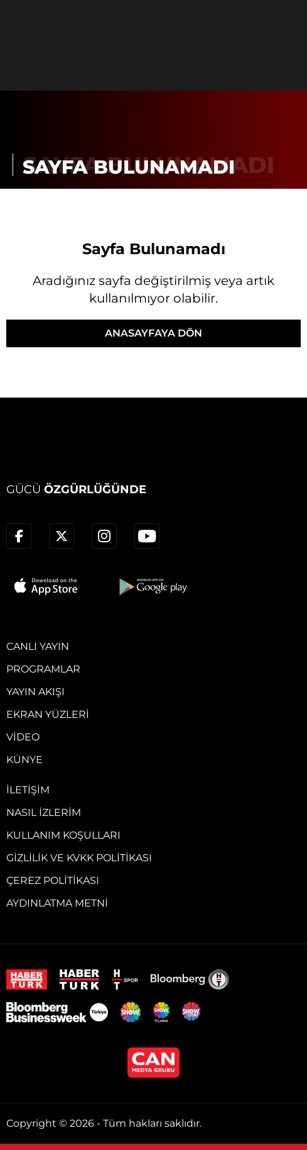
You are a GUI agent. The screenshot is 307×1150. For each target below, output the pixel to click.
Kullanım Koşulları (63, 835)
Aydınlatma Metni (57, 903)
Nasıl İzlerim (43, 812)
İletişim (28, 790)
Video (23, 737)
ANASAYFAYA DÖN (153, 333)
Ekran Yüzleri (47, 714)
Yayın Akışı (35, 692)
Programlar (43, 669)
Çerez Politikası (52, 880)
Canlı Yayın (37, 646)
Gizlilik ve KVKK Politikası (79, 858)
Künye (24, 760)
